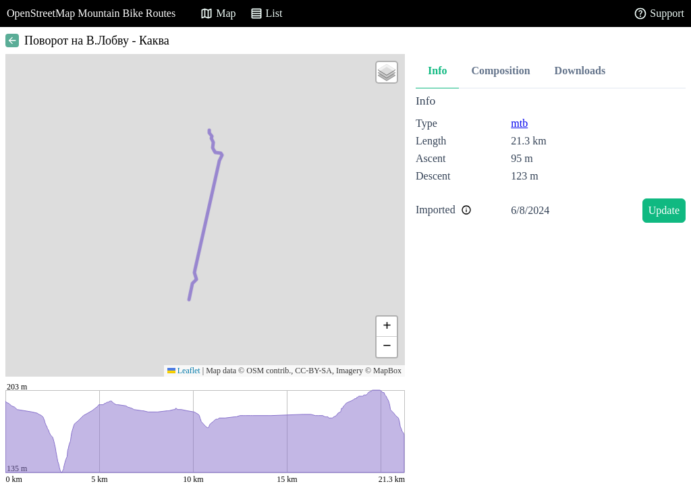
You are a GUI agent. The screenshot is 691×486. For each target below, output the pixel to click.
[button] (387, 72)
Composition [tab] (500, 70)
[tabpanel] (551, 161)
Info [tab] (437, 70)
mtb (519, 123)
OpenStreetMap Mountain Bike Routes (91, 13)
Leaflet (183, 370)
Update (664, 210)
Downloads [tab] (580, 70)
